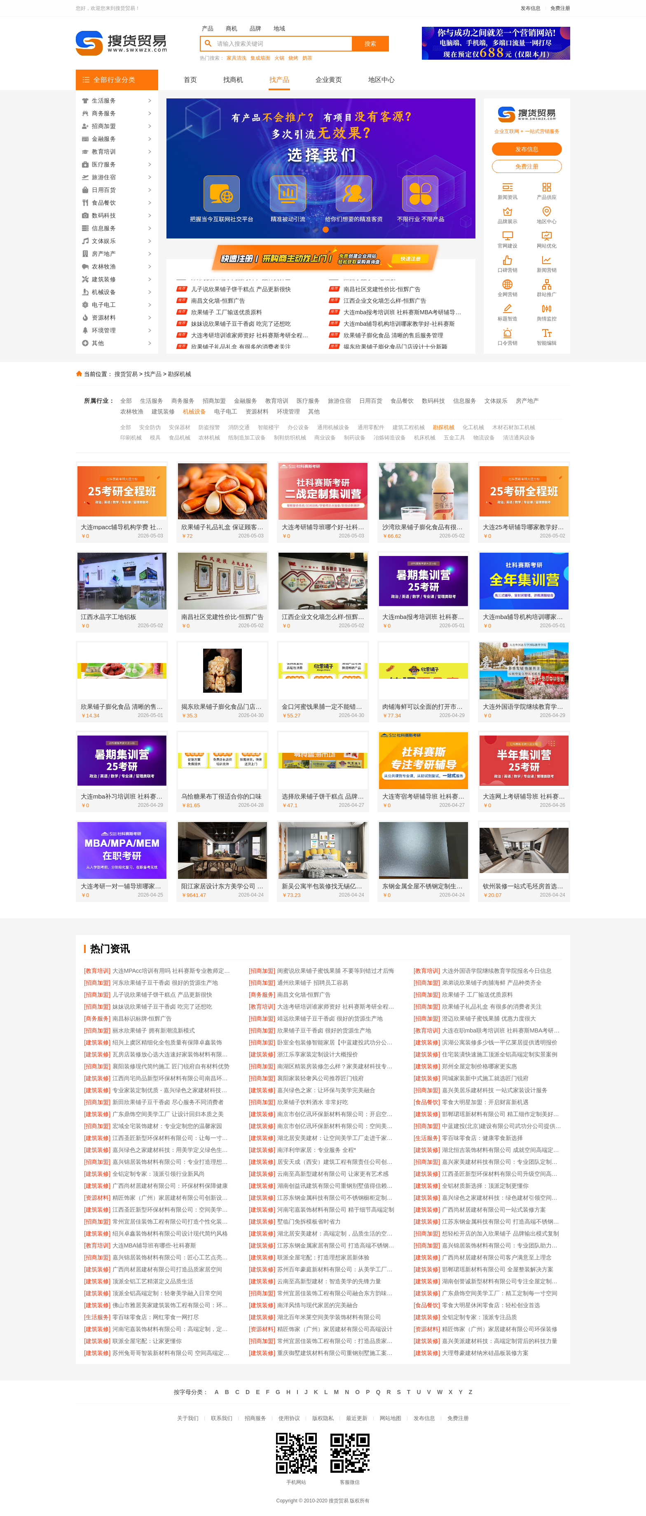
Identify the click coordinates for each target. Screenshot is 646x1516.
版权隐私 (323, 1418)
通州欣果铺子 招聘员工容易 (312, 983)
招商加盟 (214, 401)
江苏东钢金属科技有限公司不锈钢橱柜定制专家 (337, 1198)
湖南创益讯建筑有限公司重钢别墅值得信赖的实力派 (337, 1186)
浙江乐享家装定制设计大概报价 (317, 1054)
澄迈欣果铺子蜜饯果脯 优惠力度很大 (489, 1018)
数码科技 (433, 401)
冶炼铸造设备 (390, 437)
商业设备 (325, 437)
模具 (155, 437)
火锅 (279, 58)
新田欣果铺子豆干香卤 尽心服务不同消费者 (168, 1102)
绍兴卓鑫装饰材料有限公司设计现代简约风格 (170, 1233)
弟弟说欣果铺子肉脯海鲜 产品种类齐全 (241, 283)
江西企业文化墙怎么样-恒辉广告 (385, 306)
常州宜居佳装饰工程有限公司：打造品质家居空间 (337, 1341)
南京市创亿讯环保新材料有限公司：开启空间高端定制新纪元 (337, 1114)
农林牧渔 (131, 411)
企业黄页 (329, 79)
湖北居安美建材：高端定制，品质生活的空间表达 (337, 1233)
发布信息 (531, 8)
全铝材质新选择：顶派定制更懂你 (485, 1186)
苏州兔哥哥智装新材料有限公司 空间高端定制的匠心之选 (172, 1353)
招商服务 (255, 1418)
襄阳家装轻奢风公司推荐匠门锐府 (320, 1078)
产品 (207, 28)
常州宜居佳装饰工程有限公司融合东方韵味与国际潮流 (337, 1293)
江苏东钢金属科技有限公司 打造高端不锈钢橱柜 (502, 1221)
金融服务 (245, 401)
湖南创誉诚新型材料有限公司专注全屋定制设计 (502, 1281)
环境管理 (288, 411)
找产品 (279, 79)
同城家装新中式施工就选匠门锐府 (485, 1078)
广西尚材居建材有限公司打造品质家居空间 (167, 1269)
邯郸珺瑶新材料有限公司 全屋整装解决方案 (497, 1269)
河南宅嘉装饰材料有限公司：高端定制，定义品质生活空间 (172, 1329)
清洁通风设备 (519, 437)
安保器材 (179, 427)
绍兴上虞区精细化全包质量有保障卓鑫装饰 (167, 1042)
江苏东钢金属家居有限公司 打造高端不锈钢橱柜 (337, 1245)
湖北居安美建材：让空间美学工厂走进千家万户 (337, 1138)
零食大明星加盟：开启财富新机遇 (485, 1102)
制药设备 (354, 437)
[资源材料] (97, 1198)
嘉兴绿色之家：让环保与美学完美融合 (326, 1090)
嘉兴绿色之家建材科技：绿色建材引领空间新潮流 (502, 1198)
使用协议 (289, 1418)
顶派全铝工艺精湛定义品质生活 (152, 1281)
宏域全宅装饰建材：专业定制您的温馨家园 (167, 1126)
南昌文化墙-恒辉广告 (218, 306)
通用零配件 (371, 427)
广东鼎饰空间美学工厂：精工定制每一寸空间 (499, 1293)
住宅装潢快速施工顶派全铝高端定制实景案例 (499, 1054)
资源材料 (257, 411)
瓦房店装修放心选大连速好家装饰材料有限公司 (172, 1054)
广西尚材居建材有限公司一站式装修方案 (494, 1209)
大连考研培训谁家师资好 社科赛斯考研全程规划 (252, 340)
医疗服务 (308, 401)
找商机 (233, 79)
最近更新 (356, 1418)
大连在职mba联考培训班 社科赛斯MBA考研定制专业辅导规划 (502, 1030)
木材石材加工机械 (513, 427)
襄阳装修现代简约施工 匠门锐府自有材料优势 (170, 1066)
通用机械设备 (333, 427)
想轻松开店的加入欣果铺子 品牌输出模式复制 (500, 1233)
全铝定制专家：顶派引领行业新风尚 (158, 1174)
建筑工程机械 (409, 427)
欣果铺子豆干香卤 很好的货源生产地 (324, 1030)
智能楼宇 (268, 427)
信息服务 (464, 401)
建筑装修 (163, 411)
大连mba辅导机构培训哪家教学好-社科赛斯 (399, 329)
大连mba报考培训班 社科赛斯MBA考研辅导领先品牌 (404, 317)
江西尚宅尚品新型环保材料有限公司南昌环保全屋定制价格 (172, 1078)
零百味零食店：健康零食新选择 (482, 1138)
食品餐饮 (402, 401)
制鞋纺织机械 (290, 437)
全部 (126, 401)
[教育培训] (97, 971)
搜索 (370, 43)
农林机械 (209, 437)
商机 (231, 28)
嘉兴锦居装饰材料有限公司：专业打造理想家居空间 (172, 1162)
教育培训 (276, 401)
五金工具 (454, 437)
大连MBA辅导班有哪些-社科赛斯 (154, 1245)
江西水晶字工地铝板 (370, 283)
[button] (307, 230)
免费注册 (560, 8)
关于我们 (188, 1418)
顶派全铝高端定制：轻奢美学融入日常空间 (167, 1293)
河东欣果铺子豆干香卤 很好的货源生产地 (165, 983)
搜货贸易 (126, 374)
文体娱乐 (496, 401)
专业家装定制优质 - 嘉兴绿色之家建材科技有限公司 (172, 1090)
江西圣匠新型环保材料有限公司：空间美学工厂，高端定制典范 (172, 1209)
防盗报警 (209, 427)
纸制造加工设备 (247, 437)
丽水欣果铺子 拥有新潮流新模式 (153, 1030)
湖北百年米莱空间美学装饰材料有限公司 (329, 1317)
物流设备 (484, 437)
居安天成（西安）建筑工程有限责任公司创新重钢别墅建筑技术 (337, 1162)
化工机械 (473, 427)
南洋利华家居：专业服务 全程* (316, 1150)
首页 (190, 79)
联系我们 (221, 1418)
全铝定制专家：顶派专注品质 (479, 1317)
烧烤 (293, 58)
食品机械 (179, 437)
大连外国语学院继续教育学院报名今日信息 (497, 971)
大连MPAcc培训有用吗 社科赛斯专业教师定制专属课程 (172, 971)
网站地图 (390, 1418)
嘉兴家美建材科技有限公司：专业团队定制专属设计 (502, 1162)
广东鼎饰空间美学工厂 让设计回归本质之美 (168, 1114)
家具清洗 (236, 58)
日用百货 (370, 401)
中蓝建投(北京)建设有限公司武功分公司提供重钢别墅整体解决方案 (502, 1126)
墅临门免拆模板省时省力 (309, 1221)
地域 (279, 28)
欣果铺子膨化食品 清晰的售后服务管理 (393, 340)
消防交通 (239, 427)
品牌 (255, 28)
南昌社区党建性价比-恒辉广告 (382, 294)
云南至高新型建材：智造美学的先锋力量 (329, 1281)
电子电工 (225, 411)
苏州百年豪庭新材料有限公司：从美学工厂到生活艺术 (337, 1269)
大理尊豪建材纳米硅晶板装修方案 (485, 1353)
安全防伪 (150, 427)
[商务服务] (262, 994)
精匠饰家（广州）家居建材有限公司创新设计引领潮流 (172, 1198)
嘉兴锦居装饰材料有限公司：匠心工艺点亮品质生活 (172, 1257)
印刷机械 (131, 437)
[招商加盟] (262, 971)
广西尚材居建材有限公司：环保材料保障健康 (170, 1186)
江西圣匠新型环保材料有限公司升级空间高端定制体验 (502, 1174)
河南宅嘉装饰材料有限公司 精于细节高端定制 (335, 1209)
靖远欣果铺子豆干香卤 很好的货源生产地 (330, 1018)
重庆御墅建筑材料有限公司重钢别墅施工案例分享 (337, 1353)
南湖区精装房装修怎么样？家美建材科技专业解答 (337, 1066)
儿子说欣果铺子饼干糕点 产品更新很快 (241, 294)
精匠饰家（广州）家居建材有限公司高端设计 (335, 1329)
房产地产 (527, 401)
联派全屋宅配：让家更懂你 (147, 1341)
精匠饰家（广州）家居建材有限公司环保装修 (499, 1329)
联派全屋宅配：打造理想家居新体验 (323, 1257)
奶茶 (307, 58)
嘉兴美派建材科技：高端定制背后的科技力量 (499, 1341)
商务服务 (182, 401)
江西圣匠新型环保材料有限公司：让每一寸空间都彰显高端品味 (172, 1138)
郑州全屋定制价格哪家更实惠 (479, 1066)
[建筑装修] (97, 1042)
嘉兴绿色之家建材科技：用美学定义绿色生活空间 (172, 1150)
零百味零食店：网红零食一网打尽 (155, 1317)
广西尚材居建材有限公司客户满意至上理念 (497, 1257)
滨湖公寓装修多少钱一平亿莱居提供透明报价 (499, 1042)
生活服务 (151, 401)
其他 (314, 411)
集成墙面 (260, 58)
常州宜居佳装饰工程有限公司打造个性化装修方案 (172, 1221)
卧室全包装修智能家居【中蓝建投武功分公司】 (337, 1042)
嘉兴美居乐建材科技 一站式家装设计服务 (495, 1090)
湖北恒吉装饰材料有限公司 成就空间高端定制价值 (502, 1150)
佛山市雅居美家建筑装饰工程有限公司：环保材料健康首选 (172, 1305)
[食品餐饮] (427, 1102)
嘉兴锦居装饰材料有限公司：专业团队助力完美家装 (502, 1245)
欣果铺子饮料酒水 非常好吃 (312, 1102)
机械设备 (194, 411)
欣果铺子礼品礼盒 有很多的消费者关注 (492, 1006)
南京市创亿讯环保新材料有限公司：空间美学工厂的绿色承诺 (337, 1126)
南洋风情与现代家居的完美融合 (317, 1305)
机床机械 (424, 437)
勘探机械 (179, 374)
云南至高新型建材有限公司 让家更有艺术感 (333, 1174)
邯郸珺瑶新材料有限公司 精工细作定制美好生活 (502, 1114)
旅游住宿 (339, 401)
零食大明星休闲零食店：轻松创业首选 (491, 1305)
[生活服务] (427, 1138)
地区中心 (381, 79)
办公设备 (298, 427)
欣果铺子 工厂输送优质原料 (226, 317)
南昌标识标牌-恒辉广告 (142, 1018)
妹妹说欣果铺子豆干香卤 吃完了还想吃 (241, 329)
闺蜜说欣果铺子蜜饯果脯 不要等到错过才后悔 (335, 971)
